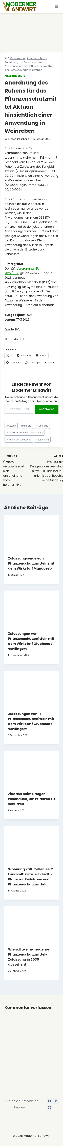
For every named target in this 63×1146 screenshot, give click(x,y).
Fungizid (25, 425)
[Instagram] (49, 1107)
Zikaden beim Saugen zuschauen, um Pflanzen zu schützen (31, 799)
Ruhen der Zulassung (18, 439)
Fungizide (42, 425)
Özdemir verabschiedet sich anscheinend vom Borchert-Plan (13, 470)
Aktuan (11, 425)
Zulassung (42, 439)
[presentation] (31, 533)
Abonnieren (46, 409)
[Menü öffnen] (57, 6)
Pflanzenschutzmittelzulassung (24, 432)
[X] (56, 1101)
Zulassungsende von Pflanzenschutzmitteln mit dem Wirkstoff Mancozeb (31, 563)
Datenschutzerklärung (22, 1101)
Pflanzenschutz (15, 76)
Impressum (22, 1107)
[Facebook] (49, 1101)
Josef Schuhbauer (19, 139)
